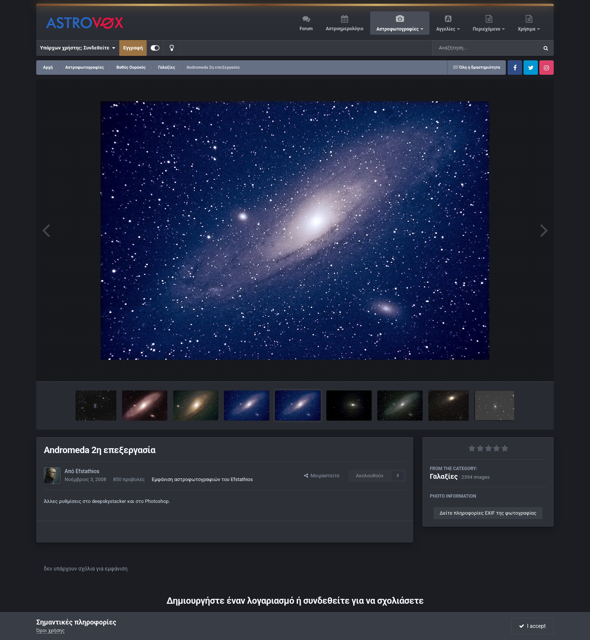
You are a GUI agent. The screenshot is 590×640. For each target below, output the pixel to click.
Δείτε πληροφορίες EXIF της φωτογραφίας (488, 513)
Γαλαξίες (444, 476)
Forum (306, 28)
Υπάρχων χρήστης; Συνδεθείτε (77, 48)
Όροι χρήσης (50, 630)
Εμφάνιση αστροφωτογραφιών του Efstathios (202, 479)
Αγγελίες (446, 29)
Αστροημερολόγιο (344, 28)
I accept (532, 626)
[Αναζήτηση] (470, 48)
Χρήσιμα (527, 29)
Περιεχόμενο (487, 29)
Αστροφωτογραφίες (398, 29)
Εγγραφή (133, 48)
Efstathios (87, 471)
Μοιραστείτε (322, 475)
